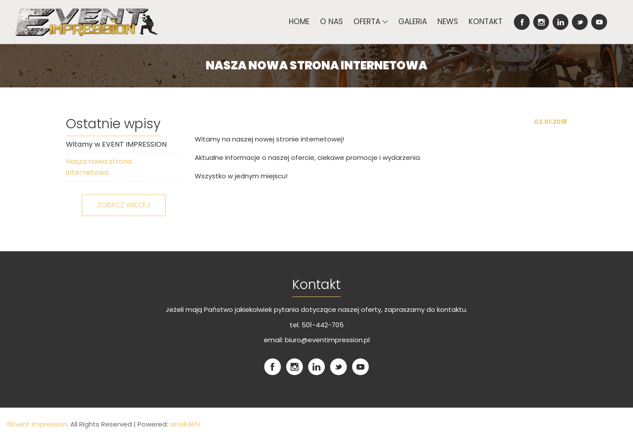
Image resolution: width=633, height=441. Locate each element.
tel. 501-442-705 (317, 324)
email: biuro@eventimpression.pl (317, 339)
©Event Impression (37, 424)
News (447, 21)
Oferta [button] (370, 21)
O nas (331, 21)
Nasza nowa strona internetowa (99, 167)
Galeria (412, 21)
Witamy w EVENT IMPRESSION (116, 144)
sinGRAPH (184, 424)
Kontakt (485, 21)
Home (299, 21)
